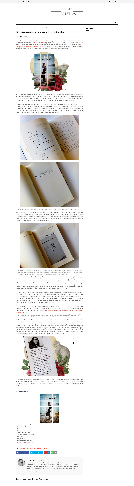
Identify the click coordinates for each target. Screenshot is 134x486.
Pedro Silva (19, 36)
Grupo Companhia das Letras (34, 448)
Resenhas (26, 28)
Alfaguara (22, 448)
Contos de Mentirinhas (39, 43)
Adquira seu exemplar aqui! (25, 442)
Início (17, 1)
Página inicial (19, 28)
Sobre (22, 1)
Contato (28, 1)
